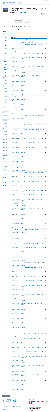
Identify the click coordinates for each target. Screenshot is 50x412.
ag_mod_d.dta (5, 91)
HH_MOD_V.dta (5, 80)
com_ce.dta (4, 174)
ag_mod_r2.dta (5, 129)
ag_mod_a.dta (5, 86)
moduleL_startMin (15, 205)
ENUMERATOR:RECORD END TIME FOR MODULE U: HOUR (32, 369)
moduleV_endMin (15, 389)
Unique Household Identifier (26, 39)
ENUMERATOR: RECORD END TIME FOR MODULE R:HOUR (32, 315)
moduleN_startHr (15, 238)
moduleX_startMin (15, 63)
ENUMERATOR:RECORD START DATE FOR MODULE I (31, 147)
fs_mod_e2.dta (5, 148)
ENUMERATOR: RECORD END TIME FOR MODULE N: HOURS (32, 247)
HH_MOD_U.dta (5, 78)
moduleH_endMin (15, 144)
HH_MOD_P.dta (5, 69)
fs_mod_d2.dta (5, 144)
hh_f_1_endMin (14, 109)
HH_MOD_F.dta (5, 43)
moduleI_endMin (15, 161)
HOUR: (22, 48)
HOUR (22, 79)
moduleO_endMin (15, 265)
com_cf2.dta (4, 177)
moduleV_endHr (15, 386)
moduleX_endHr (15, 70)
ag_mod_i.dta (4, 104)
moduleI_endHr (15, 158)
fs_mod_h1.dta (5, 155)
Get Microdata (22, 12)
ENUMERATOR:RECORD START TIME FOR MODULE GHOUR (32, 115)
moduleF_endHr (15, 87)
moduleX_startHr (15, 61)
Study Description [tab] (6, 26)
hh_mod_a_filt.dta (5, 35)
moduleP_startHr (15, 271)
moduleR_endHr (15, 315)
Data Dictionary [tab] (14, 26)
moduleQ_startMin (15, 291)
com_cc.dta (4, 171)
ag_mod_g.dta (5, 101)
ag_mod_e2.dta (5, 94)
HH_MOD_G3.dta (5, 50)
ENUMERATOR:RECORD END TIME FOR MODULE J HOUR (32, 176)
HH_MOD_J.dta (5, 56)
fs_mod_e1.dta (5, 147)
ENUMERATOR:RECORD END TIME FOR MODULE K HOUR (32, 194)
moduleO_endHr (15, 262)
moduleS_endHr (15, 333)
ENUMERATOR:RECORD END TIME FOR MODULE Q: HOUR (32, 298)
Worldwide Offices (16, 406)
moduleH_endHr (15, 142)
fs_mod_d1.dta (5, 142)
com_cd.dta (4, 172)
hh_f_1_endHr (14, 106)
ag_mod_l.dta (4, 112)
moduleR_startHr (15, 307)
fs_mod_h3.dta (5, 158)
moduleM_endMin (15, 232)
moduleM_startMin (15, 223)
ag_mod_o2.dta (5, 121)
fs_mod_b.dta (5, 139)
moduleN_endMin (15, 250)
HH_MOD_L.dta (5, 61)
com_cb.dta (4, 169)
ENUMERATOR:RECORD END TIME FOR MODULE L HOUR (32, 212)
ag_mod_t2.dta (5, 134)
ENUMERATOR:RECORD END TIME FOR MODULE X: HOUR (32, 70)
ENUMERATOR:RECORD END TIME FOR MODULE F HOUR (32, 87)
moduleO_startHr (15, 257)
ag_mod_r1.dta (5, 128)
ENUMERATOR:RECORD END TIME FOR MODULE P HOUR (32, 280)
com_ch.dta (4, 180)
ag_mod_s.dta (5, 131)
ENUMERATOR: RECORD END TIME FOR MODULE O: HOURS (32, 262)
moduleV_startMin (15, 380)
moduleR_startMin (15, 309)
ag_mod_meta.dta (5, 85)
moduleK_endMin (15, 196)
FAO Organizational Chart (7, 406)
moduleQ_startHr (15, 289)
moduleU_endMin (15, 371)
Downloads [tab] (20, 26)
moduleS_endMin (15, 336)
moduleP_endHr (15, 280)
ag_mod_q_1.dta (5, 126)
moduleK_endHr (15, 194)
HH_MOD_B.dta (5, 37)
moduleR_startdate (15, 303)
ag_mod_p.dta (5, 123)
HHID (13, 42)
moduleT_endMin (15, 353)
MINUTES (23, 63)
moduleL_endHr (15, 212)
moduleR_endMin (15, 318)
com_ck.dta (4, 185)
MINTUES (23, 152)
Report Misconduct (6, 409)
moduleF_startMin (15, 81)
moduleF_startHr (15, 79)
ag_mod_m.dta (5, 113)
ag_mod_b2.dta (5, 88)
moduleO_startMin (15, 260)
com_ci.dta (4, 182)
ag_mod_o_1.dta (5, 120)
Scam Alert (20, 408)
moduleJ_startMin (15, 170)
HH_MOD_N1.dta (5, 64)
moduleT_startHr (15, 342)
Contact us (7, 408)
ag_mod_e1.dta (5, 93)
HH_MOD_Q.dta (5, 70)
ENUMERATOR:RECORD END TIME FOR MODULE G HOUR (32, 124)
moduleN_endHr (15, 247)
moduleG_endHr (15, 124)
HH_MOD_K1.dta (5, 58)
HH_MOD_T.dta (5, 77)
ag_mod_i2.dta (5, 107)
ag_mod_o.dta (5, 118)
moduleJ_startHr (15, 167)
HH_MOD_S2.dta (5, 75)
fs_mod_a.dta (5, 137)
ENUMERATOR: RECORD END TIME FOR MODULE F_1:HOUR (32, 106)
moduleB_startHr (15, 48)
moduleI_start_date (15, 147)
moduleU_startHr (15, 360)
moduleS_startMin (15, 327)
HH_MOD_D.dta (5, 40)
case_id (13, 39)
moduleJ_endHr (15, 176)
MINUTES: (23, 51)
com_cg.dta (4, 179)
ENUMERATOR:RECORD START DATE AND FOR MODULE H (32, 129)
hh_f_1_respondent (15, 103)
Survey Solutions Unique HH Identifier (28, 42)
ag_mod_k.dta (5, 110)
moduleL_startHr (15, 203)
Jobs (3, 408)
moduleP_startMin (15, 274)
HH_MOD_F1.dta (5, 45)
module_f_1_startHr (15, 96)
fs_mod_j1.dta (5, 163)
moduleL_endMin (15, 214)
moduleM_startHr (15, 220)
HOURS (22, 61)
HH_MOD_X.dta (5, 83)
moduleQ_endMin (15, 300)
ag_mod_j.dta (5, 109)
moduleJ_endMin (15, 179)
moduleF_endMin (15, 90)
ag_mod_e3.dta (5, 96)
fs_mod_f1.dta (5, 150)
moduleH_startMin (15, 136)
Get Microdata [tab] (27, 26)
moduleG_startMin (15, 118)
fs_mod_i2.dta (5, 161)
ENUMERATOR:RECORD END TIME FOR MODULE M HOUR (32, 229)
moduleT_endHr (15, 351)
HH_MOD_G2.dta (5, 48)
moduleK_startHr (15, 185)
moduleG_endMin (15, 127)
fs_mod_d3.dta (5, 145)
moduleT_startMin (15, 345)
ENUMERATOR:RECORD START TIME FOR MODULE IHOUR (32, 149)
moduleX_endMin (15, 72)
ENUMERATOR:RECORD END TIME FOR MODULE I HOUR (32, 158)
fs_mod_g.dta (5, 153)
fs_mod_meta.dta (5, 136)
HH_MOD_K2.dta (5, 59)
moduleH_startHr (15, 133)
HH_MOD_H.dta (5, 51)
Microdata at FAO (19, 2)
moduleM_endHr (15, 229)
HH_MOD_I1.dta (5, 53)
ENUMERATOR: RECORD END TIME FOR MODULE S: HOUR (32, 333)
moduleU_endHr (15, 369)
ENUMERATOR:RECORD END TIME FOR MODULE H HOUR (32, 142)
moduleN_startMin (15, 241)
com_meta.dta (5, 166)
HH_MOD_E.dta (5, 42)
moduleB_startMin (15, 51)
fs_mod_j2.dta (5, 164)
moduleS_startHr (15, 324)
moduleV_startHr (15, 377)
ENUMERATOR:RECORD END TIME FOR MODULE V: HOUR (32, 386)
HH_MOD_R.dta (5, 72)
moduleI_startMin (15, 152)
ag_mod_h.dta (5, 102)
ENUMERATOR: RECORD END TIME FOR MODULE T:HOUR (32, 351)
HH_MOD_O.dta (5, 67)
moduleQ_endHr (15, 298)
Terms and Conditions (13, 408)
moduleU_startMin (15, 362)
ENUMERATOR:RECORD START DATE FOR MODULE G (31, 112)
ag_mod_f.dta (5, 99)
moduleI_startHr (15, 149)
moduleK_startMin (15, 187)
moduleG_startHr (15, 115)
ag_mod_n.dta (5, 115)
